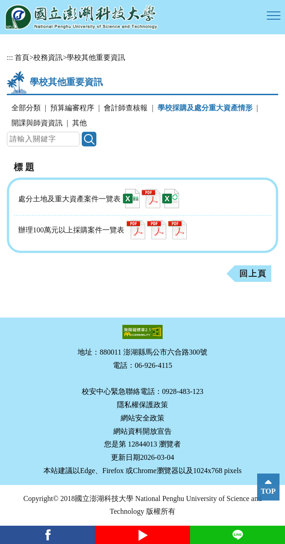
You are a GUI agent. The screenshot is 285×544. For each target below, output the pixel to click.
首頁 (22, 57)
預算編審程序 (72, 108)
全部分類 (26, 108)
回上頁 (253, 273)
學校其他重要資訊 (96, 57)
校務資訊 (48, 57)
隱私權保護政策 (142, 405)
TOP (268, 491)
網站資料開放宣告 (142, 431)
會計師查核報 (126, 108)
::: (10, 57)
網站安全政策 (142, 418)
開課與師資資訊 (37, 123)
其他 (79, 123)
